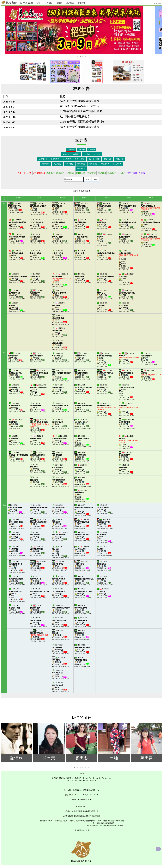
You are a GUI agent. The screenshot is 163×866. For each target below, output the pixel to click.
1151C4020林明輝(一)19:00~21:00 (16, 535)
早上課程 (76, 154)
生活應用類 (105, 164)
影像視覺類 (69, 164)
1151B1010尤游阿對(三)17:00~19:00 (59, 481)
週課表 (59, 3)
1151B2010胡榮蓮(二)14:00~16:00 (37, 439)
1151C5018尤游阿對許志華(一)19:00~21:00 (16, 566)
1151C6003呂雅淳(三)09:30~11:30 (59, 319)
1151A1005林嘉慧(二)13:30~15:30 (39, 374)
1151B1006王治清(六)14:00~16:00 (128, 441)
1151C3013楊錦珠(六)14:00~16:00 (126, 468)
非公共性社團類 (94, 159)
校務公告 (48, 3)
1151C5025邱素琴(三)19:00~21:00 (59, 673)
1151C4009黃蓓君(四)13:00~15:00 (81, 374)
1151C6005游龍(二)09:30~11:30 (37, 277)
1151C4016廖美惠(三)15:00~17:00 (59, 468)
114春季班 (91, 150)
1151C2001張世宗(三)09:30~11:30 (59, 294)
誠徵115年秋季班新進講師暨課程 (79, 100)
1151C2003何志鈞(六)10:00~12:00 (127, 294)
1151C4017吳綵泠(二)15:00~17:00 (37, 481)
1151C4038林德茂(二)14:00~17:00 (37, 468)
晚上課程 (97, 154)
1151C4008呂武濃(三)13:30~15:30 (59, 388)
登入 (155, 3)
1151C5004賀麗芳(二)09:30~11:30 (37, 254)
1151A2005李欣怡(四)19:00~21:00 (81, 535)
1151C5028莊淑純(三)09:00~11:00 (59, 254)
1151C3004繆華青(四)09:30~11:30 (81, 254)
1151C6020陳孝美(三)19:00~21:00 (59, 686)
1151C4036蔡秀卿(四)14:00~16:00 (81, 481)
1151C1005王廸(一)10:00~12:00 (16, 294)
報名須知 (70, 3)
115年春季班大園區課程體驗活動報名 (82, 121)
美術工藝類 (45, 164)
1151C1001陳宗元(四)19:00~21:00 (83, 580)
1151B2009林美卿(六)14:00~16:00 (126, 456)
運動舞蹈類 (81, 164)
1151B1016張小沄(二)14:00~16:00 (39, 425)
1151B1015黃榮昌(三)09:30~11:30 (61, 279)
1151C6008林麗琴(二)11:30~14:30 (37, 294)
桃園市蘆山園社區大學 (17, 2)
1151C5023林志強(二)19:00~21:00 (37, 609)
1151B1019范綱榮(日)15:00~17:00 (151, 375)
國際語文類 (119, 159)
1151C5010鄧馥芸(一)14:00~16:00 (16, 439)
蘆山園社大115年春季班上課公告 (79, 106)
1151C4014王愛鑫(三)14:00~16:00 (59, 456)
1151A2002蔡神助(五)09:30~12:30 (106, 254)
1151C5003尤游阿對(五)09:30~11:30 (104, 294)
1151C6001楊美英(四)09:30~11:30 (81, 277)
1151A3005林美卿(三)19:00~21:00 (60, 535)
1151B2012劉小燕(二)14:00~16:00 (37, 456)
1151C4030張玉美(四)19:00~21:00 (81, 609)
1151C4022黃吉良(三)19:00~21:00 (59, 580)
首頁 (38, 3)
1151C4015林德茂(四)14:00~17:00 (81, 468)
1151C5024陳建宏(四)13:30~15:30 (81, 456)
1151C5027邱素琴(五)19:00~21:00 (104, 580)
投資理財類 (81, 168)
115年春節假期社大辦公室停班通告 (81, 111)
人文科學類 (43, 159)
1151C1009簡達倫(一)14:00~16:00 (16, 374)
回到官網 (81, 3)
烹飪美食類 (117, 164)
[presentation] (80, 765)
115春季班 (71, 150)
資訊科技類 (107, 159)
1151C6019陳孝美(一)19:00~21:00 (16, 609)
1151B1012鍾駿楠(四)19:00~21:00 (81, 565)
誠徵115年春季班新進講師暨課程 (79, 126)
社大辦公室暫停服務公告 (75, 116)
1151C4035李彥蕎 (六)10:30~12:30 (126, 306)
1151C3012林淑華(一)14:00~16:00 (16, 388)
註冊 (159, 3)
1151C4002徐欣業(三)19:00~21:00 (59, 565)
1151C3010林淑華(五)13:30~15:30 (104, 388)
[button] (77, 56)
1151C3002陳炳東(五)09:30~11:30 (106, 277)
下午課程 (87, 154)
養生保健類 (93, 164)
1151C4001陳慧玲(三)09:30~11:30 (59, 306)
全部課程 (66, 154)
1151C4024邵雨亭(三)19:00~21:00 (61, 609)
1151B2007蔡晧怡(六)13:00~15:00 (126, 374)
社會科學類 (55, 159)
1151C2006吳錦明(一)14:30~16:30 (18, 456)
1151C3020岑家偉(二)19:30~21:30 (39, 635)
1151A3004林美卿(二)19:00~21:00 (38, 565)
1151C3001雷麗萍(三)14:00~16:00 (60, 439)
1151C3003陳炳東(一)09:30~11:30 (18, 277)
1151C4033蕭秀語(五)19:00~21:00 (104, 565)
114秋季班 (81, 150)
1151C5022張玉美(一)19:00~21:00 (16, 580)
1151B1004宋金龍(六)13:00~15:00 (129, 358)
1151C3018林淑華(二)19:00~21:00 (37, 580)
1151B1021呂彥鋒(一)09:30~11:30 (16, 254)
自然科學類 (67, 159)
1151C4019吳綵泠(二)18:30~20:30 (37, 535)
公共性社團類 (79, 159)
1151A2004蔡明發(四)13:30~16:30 (83, 388)
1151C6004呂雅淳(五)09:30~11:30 (104, 306)
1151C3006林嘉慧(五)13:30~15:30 (105, 374)
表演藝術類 (57, 164)
